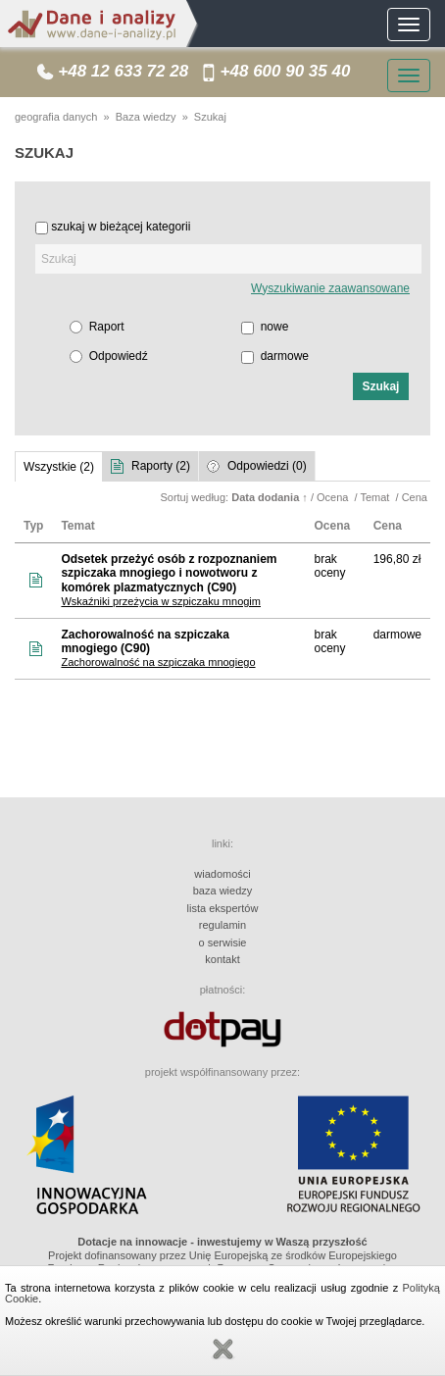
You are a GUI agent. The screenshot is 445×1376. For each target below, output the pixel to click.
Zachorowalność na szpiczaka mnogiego (158, 662)
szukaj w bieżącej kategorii (120, 226)
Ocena (334, 497)
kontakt (222, 959)
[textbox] (228, 259)
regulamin (222, 925)
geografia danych (56, 117)
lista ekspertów (223, 908)
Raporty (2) (160, 466)
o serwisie (223, 942)
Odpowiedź (118, 356)
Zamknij (222, 1349)
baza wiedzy (223, 890)
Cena (416, 497)
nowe (275, 326)
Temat (376, 497)
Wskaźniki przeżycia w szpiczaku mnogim (161, 601)
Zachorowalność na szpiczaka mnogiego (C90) (144, 642)
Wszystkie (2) (59, 467)
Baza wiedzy (146, 117)
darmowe (285, 356)
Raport (106, 326)
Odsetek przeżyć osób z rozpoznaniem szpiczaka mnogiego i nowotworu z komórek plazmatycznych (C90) (168, 573)
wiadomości (222, 874)
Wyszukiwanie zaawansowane (330, 288)
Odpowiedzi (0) (267, 466)
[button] (381, 386)
